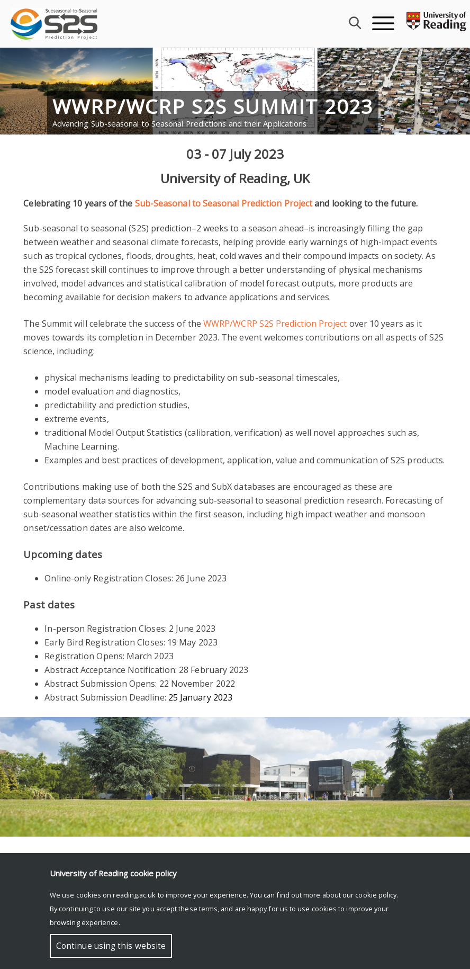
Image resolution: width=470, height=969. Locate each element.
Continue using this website (111, 946)
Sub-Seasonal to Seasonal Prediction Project (223, 203)
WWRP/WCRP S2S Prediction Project (275, 323)
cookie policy (375, 895)
